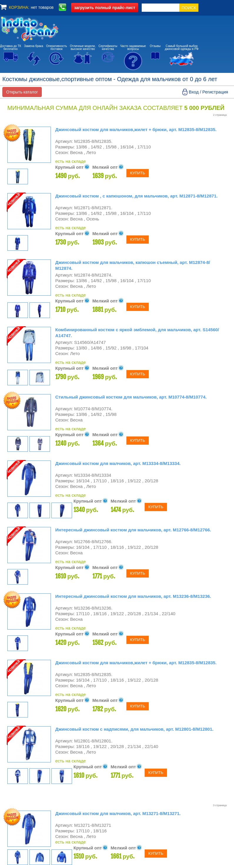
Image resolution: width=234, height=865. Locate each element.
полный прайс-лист (104, 7)
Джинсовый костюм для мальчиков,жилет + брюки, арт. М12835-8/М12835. (136, 129)
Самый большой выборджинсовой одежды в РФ (182, 47)
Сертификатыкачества (107, 47)
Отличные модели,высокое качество (83, 47)
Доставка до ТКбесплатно (10, 47)
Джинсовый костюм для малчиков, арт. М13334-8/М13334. (117, 463)
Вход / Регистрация (208, 91)
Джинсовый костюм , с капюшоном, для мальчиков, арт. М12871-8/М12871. (136, 195)
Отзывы (155, 46)
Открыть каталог (22, 92)
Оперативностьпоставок (56, 47)
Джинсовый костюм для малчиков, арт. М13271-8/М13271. (117, 813)
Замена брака (33, 46)
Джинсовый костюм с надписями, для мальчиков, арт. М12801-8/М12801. (134, 729)
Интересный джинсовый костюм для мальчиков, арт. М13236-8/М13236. (133, 596)
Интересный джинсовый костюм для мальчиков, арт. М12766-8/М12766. (133, 529)
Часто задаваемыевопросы (133, 47)
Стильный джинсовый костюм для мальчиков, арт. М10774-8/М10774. (131, 396)
